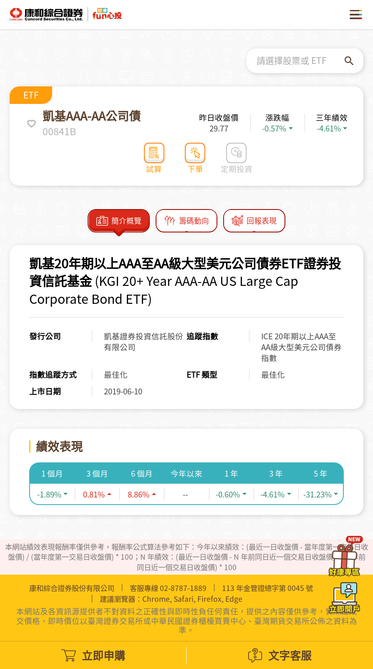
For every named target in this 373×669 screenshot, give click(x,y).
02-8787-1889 (183, 588)
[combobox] (301, 60)
